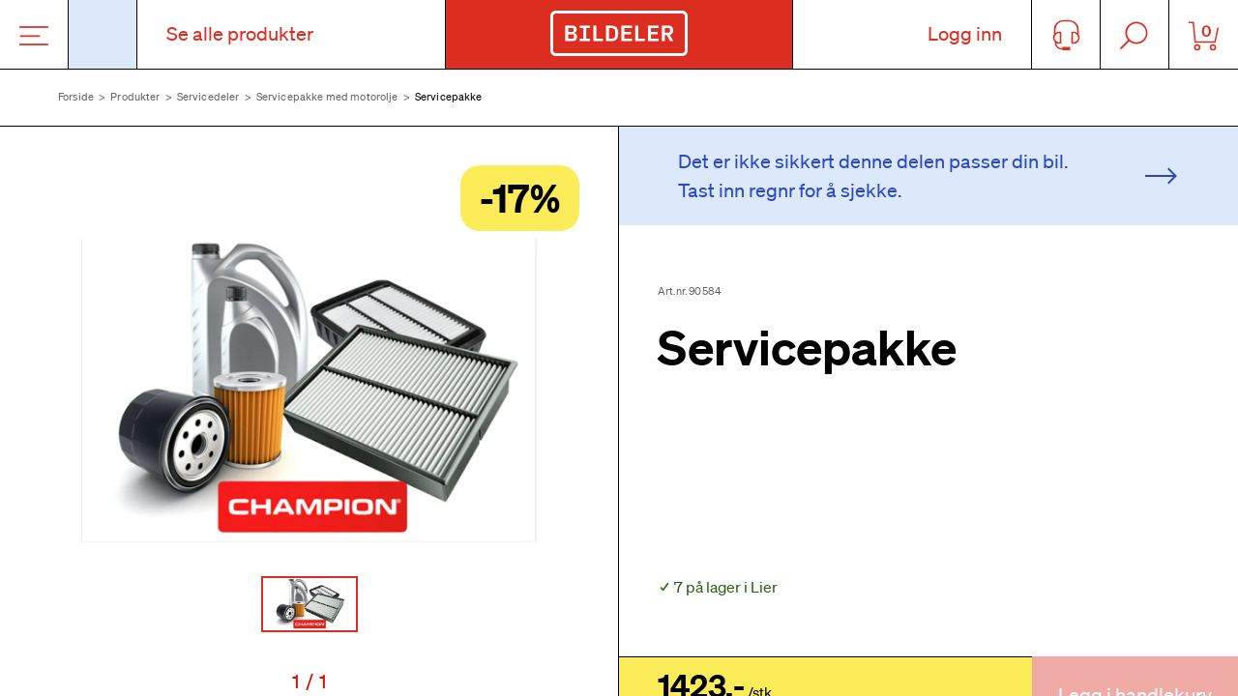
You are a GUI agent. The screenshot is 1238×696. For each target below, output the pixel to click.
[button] (309, 389)
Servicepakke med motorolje (327, 96)
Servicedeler (208, 96)
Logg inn (965, 33)
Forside (76, 96)
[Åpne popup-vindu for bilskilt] (103, 34)
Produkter (135, 96)
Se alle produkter (239, 33)
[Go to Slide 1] (309, 604)
